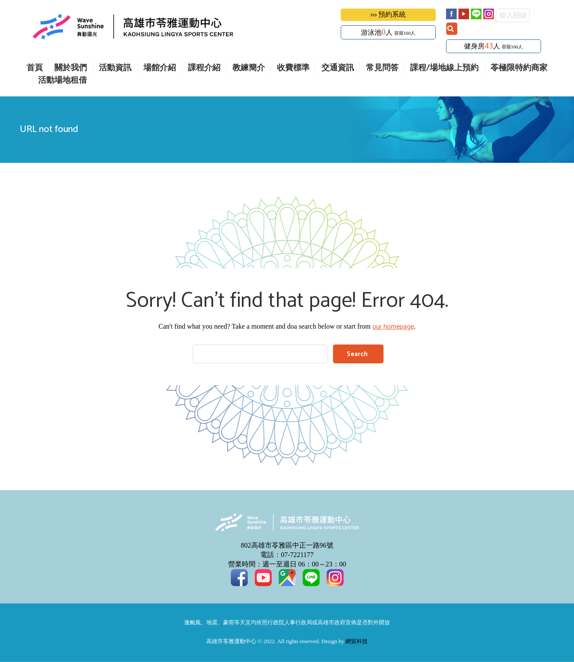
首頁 (35, 68)
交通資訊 (337, 68)
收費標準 (293, 68)
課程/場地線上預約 (444, 68)
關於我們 (70, 68)
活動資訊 (115, 68)
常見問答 (382, 68)
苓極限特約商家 (519, 68)
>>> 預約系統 (388, 15)
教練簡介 (248, 68)
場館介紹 (159, 68)
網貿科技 (356, 641)
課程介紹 (204, 68)
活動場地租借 (62, 81)
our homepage (393, 326)
